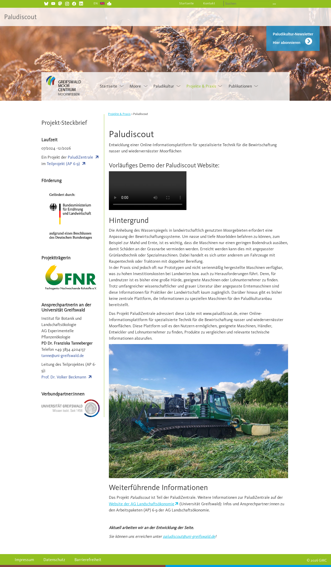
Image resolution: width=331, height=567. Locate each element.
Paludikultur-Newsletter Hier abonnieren (293, 38)
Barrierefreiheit (87, 559)
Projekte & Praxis (201, 86)
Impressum (24, 559)
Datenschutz (54, 559)
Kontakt (209, 3)
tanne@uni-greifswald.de (62, 355)
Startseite (186, 3)
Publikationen (240, 86)
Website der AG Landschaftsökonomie (141, 503)
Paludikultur (163, 86)
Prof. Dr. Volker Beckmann (63, 377)
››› (274, 4)
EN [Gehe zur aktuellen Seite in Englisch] (96, 3)
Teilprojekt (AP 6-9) (63, 163)
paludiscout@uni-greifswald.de (189, 536)
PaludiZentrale (80, 157)
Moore (135, 86)
